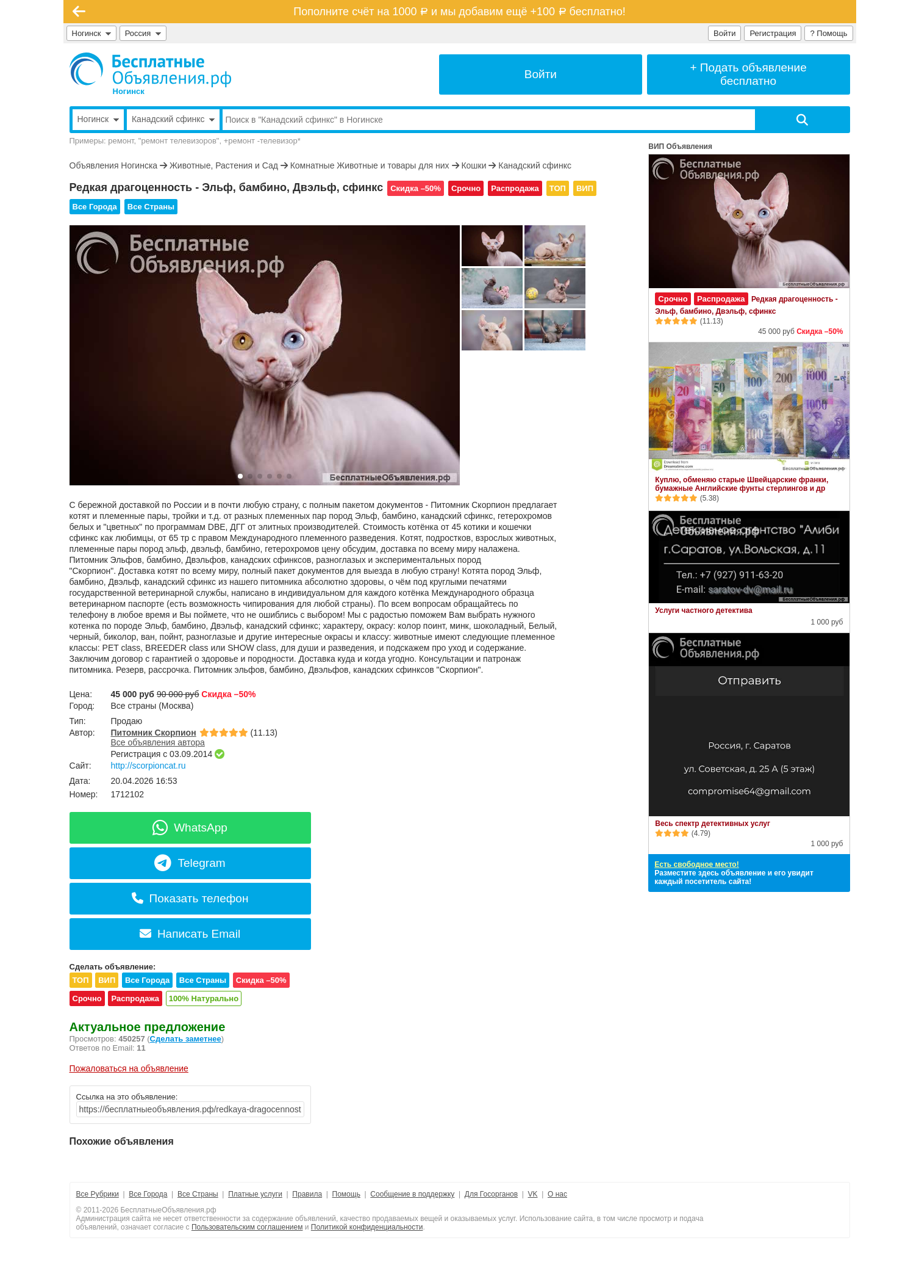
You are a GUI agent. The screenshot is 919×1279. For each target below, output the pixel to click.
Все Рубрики (97, 1194)
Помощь (346, 1194)
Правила (307, 1194)
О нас (557, 1194)
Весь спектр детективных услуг (712, 823)
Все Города (95, 206)
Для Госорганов (491, 1194)
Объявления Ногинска (114, 165)
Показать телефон (190, 898)
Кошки (473, 165)
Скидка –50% (415, 188)
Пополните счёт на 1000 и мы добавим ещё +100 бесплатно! (459, 11)
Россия (143, 33)
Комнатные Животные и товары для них (369, 165)
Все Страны (150, 206)
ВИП (584, 188)
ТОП (557, 188)
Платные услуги (255, 1194)
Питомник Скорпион (153, 732)
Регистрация (772, 33)
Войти (724, 33)
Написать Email (190, 933)
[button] (240, 476)
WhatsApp (189, 827)
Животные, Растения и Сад (224, 165)
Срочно (466, 188)
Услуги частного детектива (703, 610)
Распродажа (515, 188)
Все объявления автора (158, 742)
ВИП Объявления (680, 146)
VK (533, 1194)
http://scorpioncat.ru (148, 765)
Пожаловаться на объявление (129, 1068)
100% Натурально (203, 998)
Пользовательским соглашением (247, 1227)
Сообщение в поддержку (412, 1194)
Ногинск (91, 33)
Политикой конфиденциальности (367, 1227)
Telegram (189, 863)
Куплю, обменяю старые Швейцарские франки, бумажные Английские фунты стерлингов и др (741, 484)
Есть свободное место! (696, 864)
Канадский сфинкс (534, 165)
